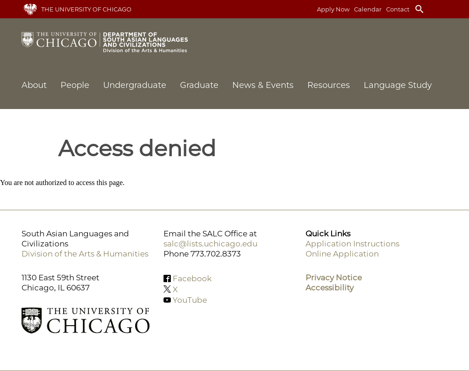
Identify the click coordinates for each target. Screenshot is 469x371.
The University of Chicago (86, 9)
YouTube (190, 300)
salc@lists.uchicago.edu (210, 243)
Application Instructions (352, 243)
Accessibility (329, 287)
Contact (397, 9)
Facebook (192, 278)
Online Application (342, 253)
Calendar (368, 9)
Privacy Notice (333, 277)
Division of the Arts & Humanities (85, 253)
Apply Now (333, 9)
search (419, 9)
